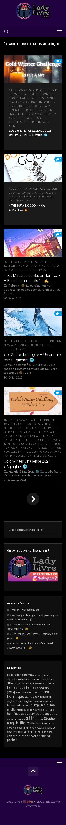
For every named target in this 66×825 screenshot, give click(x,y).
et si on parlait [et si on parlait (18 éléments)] (47, 683)
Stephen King (36, 121)
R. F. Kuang (23, 200)
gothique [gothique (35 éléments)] (12, 692)
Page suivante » (33, 499)
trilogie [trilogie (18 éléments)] (26, 728)
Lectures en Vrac (32, 114)
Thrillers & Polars (44, 455)
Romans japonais (50, 451)
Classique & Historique (23, 98)
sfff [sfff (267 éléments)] (30, 718)
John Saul (39, 443)
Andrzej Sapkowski (16, 420)
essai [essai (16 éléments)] (37, 683)
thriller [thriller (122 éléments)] (20, 722)
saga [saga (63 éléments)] (24, 714)
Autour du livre (52, 341)
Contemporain (45, 432)
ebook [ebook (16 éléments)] (31, 683)
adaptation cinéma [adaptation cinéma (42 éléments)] (19, 674)
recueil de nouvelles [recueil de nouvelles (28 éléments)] (32, 709)
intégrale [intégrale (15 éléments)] (28, 697)
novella (51, 114)
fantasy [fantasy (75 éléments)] (32, 687)
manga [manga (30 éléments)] (44, 701)
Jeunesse (25, 443)
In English (29, 196)
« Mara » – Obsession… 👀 (24, 609)
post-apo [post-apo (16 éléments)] (26, 705)
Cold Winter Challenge (19, 432)
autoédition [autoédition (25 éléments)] (13, 679)
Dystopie (9, 436)
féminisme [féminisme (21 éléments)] (44, 688)
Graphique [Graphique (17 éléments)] (23, 692)
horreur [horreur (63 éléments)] (44, 692)
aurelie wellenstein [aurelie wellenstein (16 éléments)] (41, 675)
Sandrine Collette (17, 455)
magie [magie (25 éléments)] (36, 701)
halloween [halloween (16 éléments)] (33, 692)
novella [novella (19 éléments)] (17, 705)
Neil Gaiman (23, 447)
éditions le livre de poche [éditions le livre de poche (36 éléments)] (22, 736)
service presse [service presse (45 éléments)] (39, 713)
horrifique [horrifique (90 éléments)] (15, 696)
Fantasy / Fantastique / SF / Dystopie (29, 345)
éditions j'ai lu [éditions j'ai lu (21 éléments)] (25, 731)
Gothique (34, 106)
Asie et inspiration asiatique (27, 90)
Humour (42, 110)
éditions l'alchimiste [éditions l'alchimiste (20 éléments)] (42, 731)
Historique (24, 440)
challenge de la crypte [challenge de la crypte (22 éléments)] (31, 679)
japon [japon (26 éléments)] (36, 697)
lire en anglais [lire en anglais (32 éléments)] (24, 701)
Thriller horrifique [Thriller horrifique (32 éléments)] (37, 723)
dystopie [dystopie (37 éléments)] (22, 683)
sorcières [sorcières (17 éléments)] (39, 719)
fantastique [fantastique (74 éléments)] (16, 687)
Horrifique (28, 110)
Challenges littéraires (36, 94)
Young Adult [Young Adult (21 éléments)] (36, 727)
